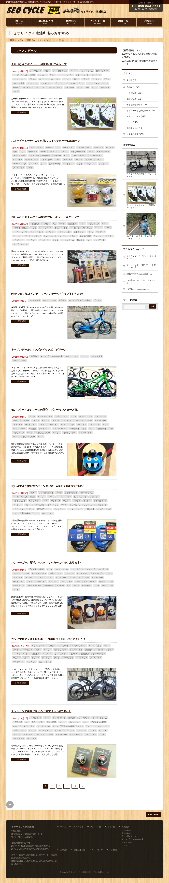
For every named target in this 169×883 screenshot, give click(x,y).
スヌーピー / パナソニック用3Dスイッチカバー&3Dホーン (45, 140)
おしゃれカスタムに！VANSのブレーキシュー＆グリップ (45, 217)
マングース (95, 75)
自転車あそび (79, 850)
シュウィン (73, 83)
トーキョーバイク (65, 75)
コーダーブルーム (54, 87)
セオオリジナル (86, 71)
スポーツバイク (82, 75)
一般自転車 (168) (134, 93)
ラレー (76, 79)
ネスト (47, 71)
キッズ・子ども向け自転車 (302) (141, 110)
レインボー (42, 75)
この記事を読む (21, 112)
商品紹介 (16, 87)
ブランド (85, 79)
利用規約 (113, 850)
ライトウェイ (32, 83)
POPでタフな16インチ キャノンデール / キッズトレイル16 (47, 293)
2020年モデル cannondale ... (139, 274)
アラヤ (106, 79)
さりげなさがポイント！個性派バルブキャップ (39, 64)
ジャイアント (39, 87)
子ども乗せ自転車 (60, 71)
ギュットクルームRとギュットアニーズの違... (141, 266)
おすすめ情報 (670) (135, 134)
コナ (82, 83)
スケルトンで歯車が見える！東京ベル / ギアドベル (41, 711)
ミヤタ (90, 83)
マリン (94, 87)
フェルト (66, 79)
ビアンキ (32, 79)
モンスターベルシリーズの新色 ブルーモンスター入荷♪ (44, 409)
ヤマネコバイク (53, 79)
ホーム (63, 827)
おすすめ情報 (18, 83)
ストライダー (46, 160)
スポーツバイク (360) (136, 116)
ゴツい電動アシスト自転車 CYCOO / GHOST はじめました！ (48, 639)
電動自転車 (104, 87)
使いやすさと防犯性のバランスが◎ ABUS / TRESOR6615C (47, 486)
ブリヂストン (60, 83)
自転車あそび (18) (134, 128)
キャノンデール (102, 83)
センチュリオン (19, 79)
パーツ (41, 79)
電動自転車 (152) (134, 99)
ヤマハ (52, 75)
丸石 (87, 87)
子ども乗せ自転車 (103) (137, 105)
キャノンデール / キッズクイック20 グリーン (38, 349)
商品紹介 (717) (133, 87)
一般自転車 (69, 87)
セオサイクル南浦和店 (81, 872)
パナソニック (35, 71)
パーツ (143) (132, 122)
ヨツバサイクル (102, 71)
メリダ (16, 91)
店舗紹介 (64, 850)
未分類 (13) (132, 80)
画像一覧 (111, 827)
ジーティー (96, 79)
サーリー (73, 71)
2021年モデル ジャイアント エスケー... (141, 281)
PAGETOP (153, 814)
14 (74, 786)
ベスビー (27, 87)
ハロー (79, 87)
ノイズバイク (46, 83)
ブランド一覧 (95, 827)
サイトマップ (97, 850)
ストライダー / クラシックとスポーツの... (141, 257)
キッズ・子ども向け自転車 (24, 75)
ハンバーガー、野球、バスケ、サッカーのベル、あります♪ (46, 562)
